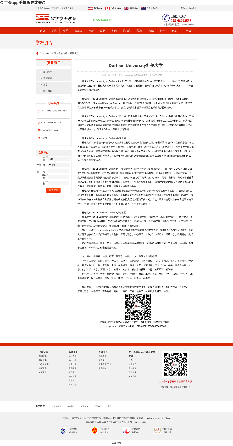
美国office (98, 8)
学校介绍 (62, 53)
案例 (114, 30)
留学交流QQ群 (105, 364)
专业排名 (73, 364)
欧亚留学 (43, 372)
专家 (174, 30)
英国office (134, 8)
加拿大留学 (44, 364)
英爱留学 (43, 360)
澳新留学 (43, 368)
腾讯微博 (102, 356)
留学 (110, 406)
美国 (54, 30)
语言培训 (47, 78)
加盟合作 (132, 376)
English (193, 8)
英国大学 (74, 53)
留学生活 (73, 380)
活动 (162, 30)
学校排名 (73, 360)
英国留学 (84, 406)
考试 (151, 30)
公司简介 (132, 364)
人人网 (102, 360)
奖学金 (72, 372)
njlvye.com (111, 326)
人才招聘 (132, 368)
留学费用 (73, 368)
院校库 (127, 30)
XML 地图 (116, 443)
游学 (45, 84)
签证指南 (73, 376)
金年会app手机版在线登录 (23, 2)
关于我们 (188, 30)
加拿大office (116, 8)
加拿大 (78, 30)
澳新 (91, 30)
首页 (42, 30)
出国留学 (47, 72)
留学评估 (102, 368)
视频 (139, 30)
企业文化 (132, 372)
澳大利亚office (153, 8)
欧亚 (102, 30)
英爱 (65, 30)
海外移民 (47, 91)
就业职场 (73, 384)
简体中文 (185, 8)
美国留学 (43, 356)
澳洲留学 (71, 406)
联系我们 (132, 360)
